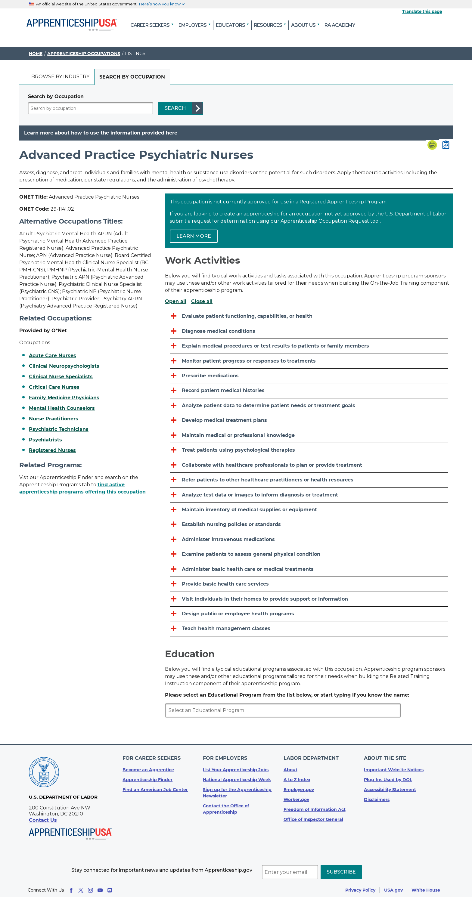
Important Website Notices (394, 769)
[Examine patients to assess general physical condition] (309, 554)
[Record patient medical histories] (309, 390)
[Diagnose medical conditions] (309, 331)
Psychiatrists (45, 440)
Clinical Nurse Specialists (61, 376)
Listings (135, 53)
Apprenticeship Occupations (83, 53)
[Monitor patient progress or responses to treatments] (309, 361)
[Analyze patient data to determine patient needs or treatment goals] (309, 405)
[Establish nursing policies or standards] (309, 524)
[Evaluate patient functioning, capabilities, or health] (309, 316)
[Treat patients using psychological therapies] (309, 450)
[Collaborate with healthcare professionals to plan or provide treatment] (309, 465)
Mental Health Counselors (62, 408)
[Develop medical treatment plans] (309, 420)
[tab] (60, 77)
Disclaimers (377, 799)
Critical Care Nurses (54, 387)
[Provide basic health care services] (309, 584)
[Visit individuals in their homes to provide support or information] (309, 599)
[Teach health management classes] (309, 628)
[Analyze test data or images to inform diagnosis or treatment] (309, 495)
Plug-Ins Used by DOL (388, 779)
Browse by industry (60, 76)
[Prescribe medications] (309, 376)
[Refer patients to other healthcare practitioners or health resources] (309, 480)
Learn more (193, 236)
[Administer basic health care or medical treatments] (309, 569)
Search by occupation (132, 77)
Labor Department (311, 758)
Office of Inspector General (313, 819)
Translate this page (422, 11)
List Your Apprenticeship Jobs (236, 769)
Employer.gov (299, 789)
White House (425, 890)
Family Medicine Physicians (64, 398)
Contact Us (43, 820)
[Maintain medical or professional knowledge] (309, 435)
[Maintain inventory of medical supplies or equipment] (309, 510)
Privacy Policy (360, 890)
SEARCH (175, 108)
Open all (175, 301)
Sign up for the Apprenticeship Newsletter (237, 793)
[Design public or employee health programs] (309, 614)
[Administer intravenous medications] (309, 539)
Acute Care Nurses (52, 355)
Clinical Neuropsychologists (64, 366)
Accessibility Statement (390, 789)
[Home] (71, 25)
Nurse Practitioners (53, 419)
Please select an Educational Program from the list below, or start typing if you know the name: (287, 695)
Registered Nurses (52, 450)
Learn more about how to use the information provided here (100, 133)
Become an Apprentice (148, 769)
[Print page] (432, 145)
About (290, 769)
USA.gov (393, 890)
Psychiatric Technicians (58, 429)
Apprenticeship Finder (147, 779)
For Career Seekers (152, 758)
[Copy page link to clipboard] (446, 145)
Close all (202, 301)
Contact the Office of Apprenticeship (226, 809)
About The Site (385, 758)
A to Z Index (297, 779)
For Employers (225, 758)
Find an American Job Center (155, 789)
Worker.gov (296, 799)
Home (35, 53)
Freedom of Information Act (315, 809)
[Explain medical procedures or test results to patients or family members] (309, 346)
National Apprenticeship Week (237, 779)
